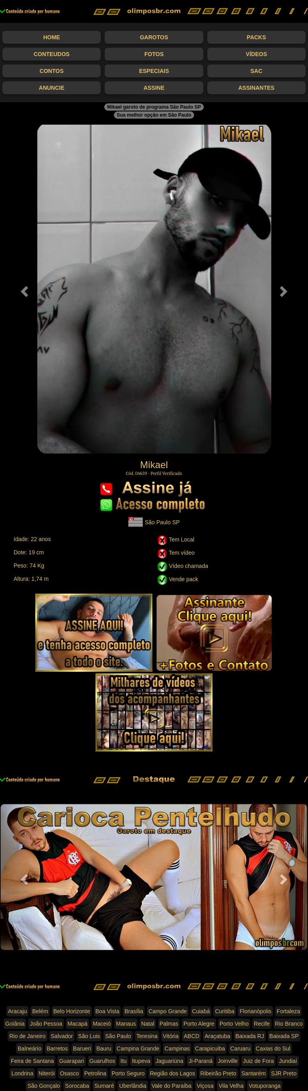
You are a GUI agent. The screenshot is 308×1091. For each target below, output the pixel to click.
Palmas (169, 1023)
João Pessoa (46, 1023)
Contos (52, 71)
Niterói (46, 1073)
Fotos (154, 54)
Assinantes (256, 88)
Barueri (82, 1048)
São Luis (89, 1036)
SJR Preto (284, 1073)
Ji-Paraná (200, 1061)
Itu (123, 1061)
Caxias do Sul (273, 1048)
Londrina (22, 1073)
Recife (262, 1023)
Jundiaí (288, 1061)
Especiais (154, 71)
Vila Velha (231, 1086)
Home (51, 37)
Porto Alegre (198, 1023)
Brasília (133, 1011)
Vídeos (256, 54)
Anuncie (52, 88)
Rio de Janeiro (27, 1036)
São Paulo (118, 1036)
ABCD (191, 1036)
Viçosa (205, 1086)
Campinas (177, 1048)
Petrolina (95, 1073)
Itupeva (141, 1061)
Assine (154, 88)
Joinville (228, 1061)
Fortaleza (288, 1011)
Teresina (147, 1036)
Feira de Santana (32, 1061)
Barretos (57, 1048)
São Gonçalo (43, 1086)
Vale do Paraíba (171, 1086)
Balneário (29, 1048)
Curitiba (224, 1011)
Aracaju (17, 1011)
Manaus (126, 1023)
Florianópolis (255, 1011)
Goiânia (14, 1023)
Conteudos (51, 54)
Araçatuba (217, 1036)
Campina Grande (138, 1048)
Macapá (77, 1023)
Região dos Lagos (172, 1073)
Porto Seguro (128, 1073)
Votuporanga (264, 1086)
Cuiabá (201, 1011)
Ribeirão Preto (219, 1073)
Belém (40, 1011)
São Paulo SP (154, 522)
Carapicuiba (210, 1048)
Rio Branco (289, 1023)
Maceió (102, 1023)
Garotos (154, 37)
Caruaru (240, 1048)
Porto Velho (234, 1023)
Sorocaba (77, 1086)
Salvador (62, 1036)
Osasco (69, 1073)
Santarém (253, 1073)
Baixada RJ (249, 1036)
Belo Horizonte (71, 1011)
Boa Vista (107, 1011)
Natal (147, 1023)
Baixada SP (284, 1036)
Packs (256, 37)
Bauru (103, 1048)
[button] (23, 289)
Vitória (170, 1036)
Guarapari (71, 1061)
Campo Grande (167, 1011)
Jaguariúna (169, 1061)
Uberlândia (132, 1086)
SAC (257, 71)
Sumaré (104, 1086)
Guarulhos (102, 1061)
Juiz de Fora (258, 1061)
